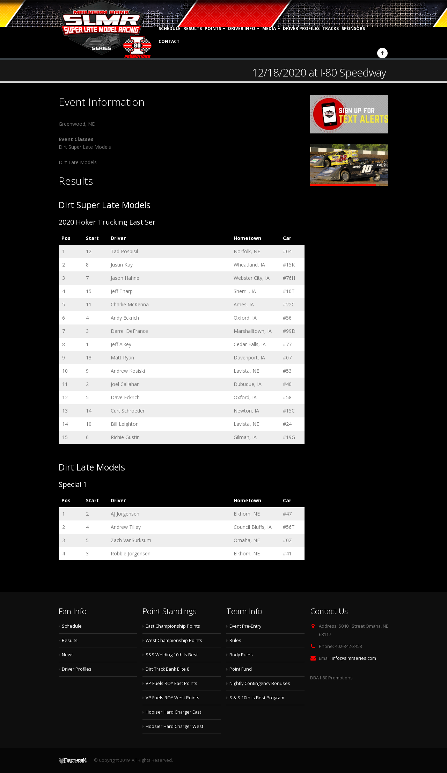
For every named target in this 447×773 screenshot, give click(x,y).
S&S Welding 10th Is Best (172, 655)
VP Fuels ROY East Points (171, 683)
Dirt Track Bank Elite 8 (167, 669)
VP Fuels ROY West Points (172, 698)
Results (192, 28)
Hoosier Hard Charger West (174, 726)
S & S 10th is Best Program (256, 698)
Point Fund (240, 669)
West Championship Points (174, 640)
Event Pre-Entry (245, 626)
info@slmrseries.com (354, 658)
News (68, 655)
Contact (169, 41)
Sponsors (353, 28)
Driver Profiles (301, 28)
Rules (235, 640)
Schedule (170, 28)
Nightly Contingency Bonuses (259, 683)
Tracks (330, 28)
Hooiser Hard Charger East (173, 712)
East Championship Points (173, 626)
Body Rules (241, 655)
